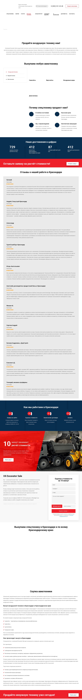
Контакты (72, 13)
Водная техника (10, 75)
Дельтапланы (33, 96)
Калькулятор (38, 13)
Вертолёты (50, 80)
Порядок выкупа (46, 14)
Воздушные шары (69, 80)
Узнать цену (9, 459)
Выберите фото (57, 506)
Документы (64, 13)
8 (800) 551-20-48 (57, 6)
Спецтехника (10, 13)
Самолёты (32, 80)
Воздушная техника (12, 72)
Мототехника (10, 79)
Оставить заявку (71, 163)
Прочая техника (29, 14)
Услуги (23, 13)
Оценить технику (63, 511)
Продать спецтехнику (72, 6)
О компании (56, 14)
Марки (17, 13)
